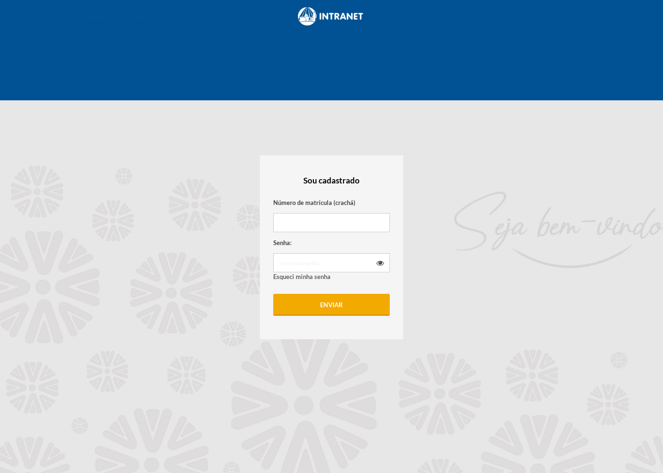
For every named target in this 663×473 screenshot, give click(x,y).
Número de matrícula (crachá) (314, 202)
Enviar (331, 305)
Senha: (282, 243)
